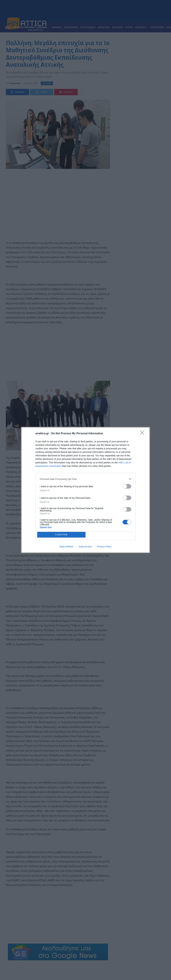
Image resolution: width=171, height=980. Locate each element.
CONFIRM (61, 535)
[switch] (127, 486)
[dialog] (85, 490)
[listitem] (85, 479)
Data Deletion (66, 546)
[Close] (143, 433)
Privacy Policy (104, 546)
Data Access (85, 546)
